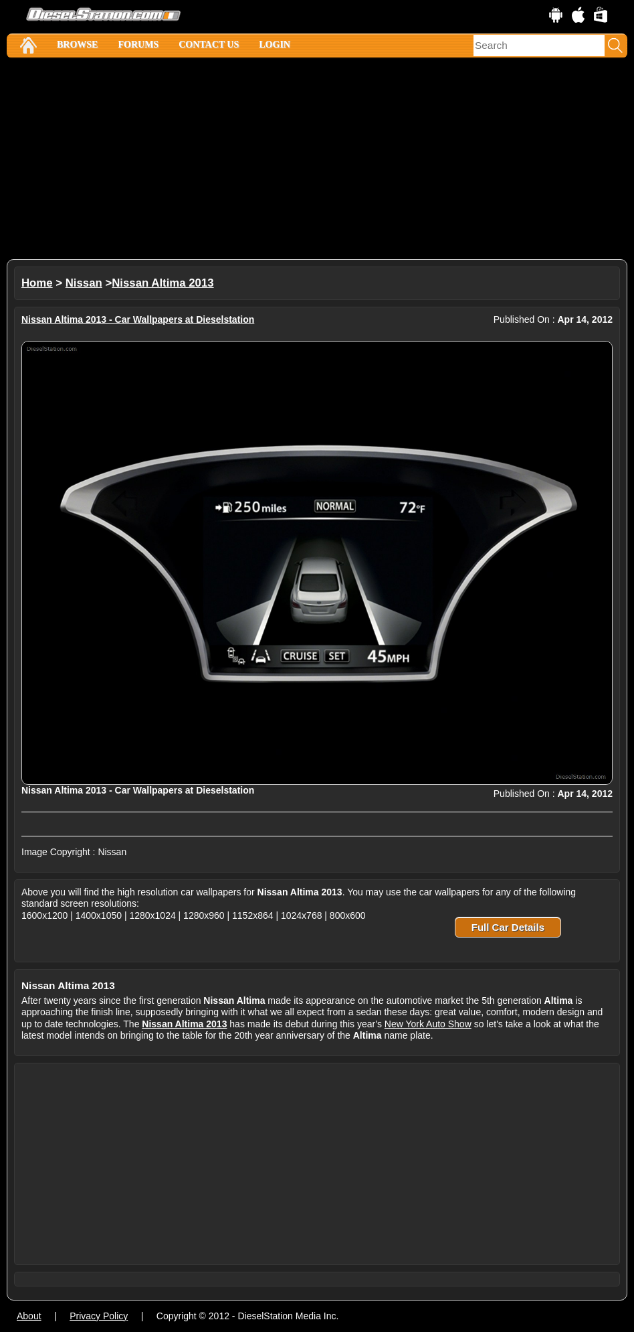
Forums (138, 45)
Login (274, 45)
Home (37, 283)
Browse (77, 45)
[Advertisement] (317, 158)
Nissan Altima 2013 (162, 283)
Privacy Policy (99, 1316)
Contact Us (209, 45)
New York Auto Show (428, 1024)
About (29, 1316)
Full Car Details (507, 927)
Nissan (84, 283)
